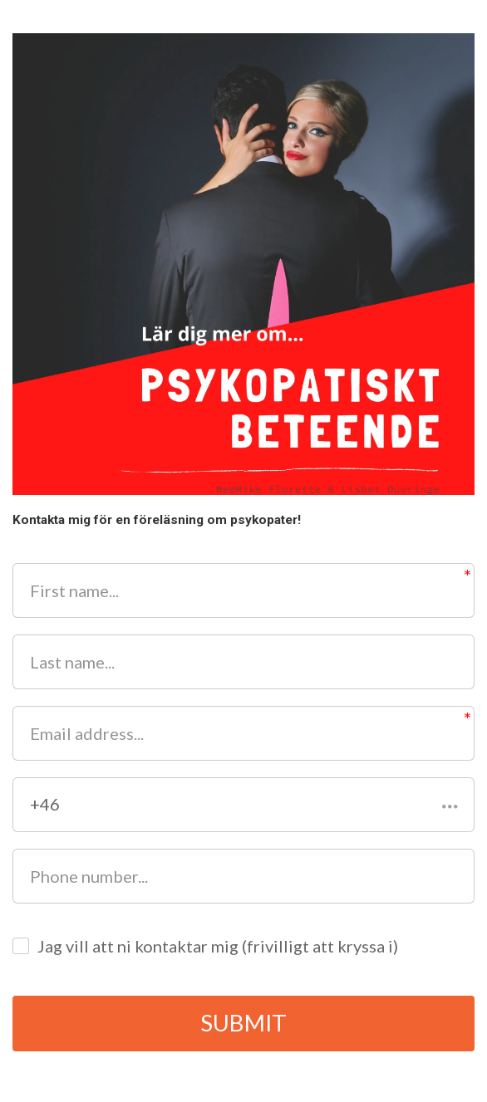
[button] (243, 804)
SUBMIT (244, 1024)
